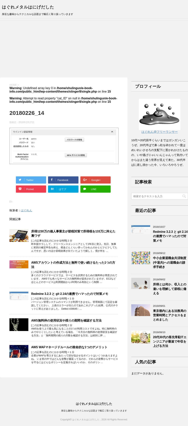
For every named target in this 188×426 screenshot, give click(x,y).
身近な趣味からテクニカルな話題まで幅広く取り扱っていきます (94, 410)
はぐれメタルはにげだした (28, 7)
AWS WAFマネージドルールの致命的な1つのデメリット (69, 347)
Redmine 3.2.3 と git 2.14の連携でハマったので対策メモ (69, 293)
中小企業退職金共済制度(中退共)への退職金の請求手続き (169, 262)
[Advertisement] (94, 49)
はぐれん (26, 210)
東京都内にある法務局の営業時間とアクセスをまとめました (169, 315)
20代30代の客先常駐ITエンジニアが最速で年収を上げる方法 (169, 342)
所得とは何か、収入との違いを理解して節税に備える (169, 289)
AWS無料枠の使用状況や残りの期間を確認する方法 (66, 320)
